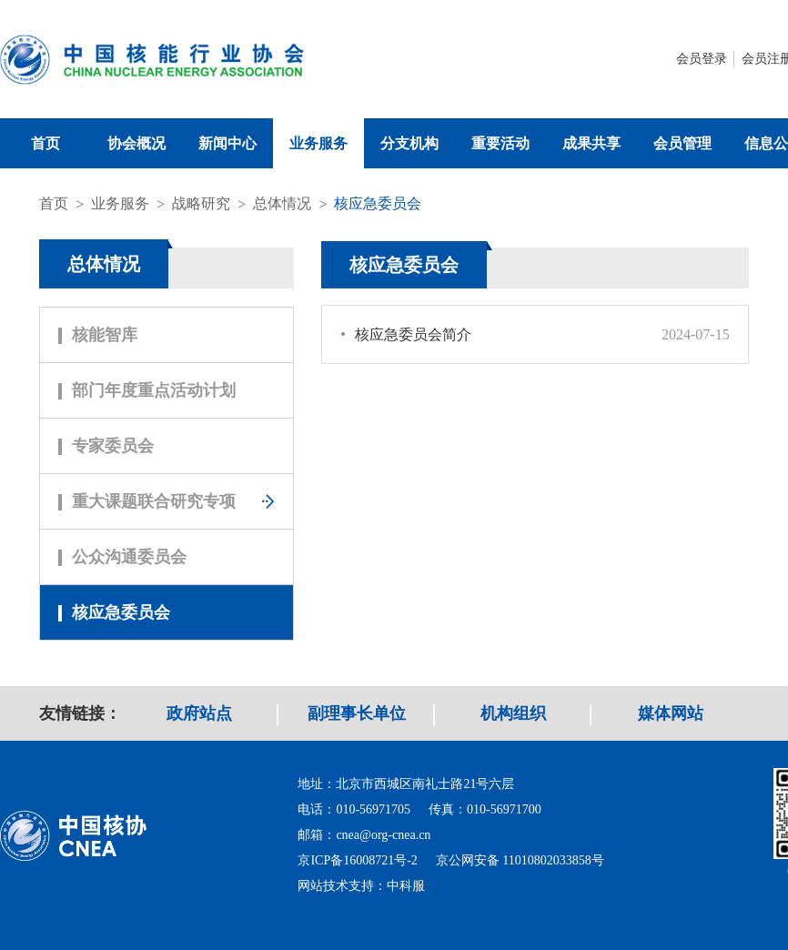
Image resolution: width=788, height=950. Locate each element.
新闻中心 (227, 143)
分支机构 (409, 143)
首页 (45, 143)
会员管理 (682, 143)
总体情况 (282, 203)
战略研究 (201, 203)
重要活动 (500, 143)
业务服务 (318, 143)
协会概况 (136, 143)
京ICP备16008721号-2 (357, 860)
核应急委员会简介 (405, 334)
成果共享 (591, 143)
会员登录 (701, 59)
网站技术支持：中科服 (361, 886)
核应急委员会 (377, 203)
